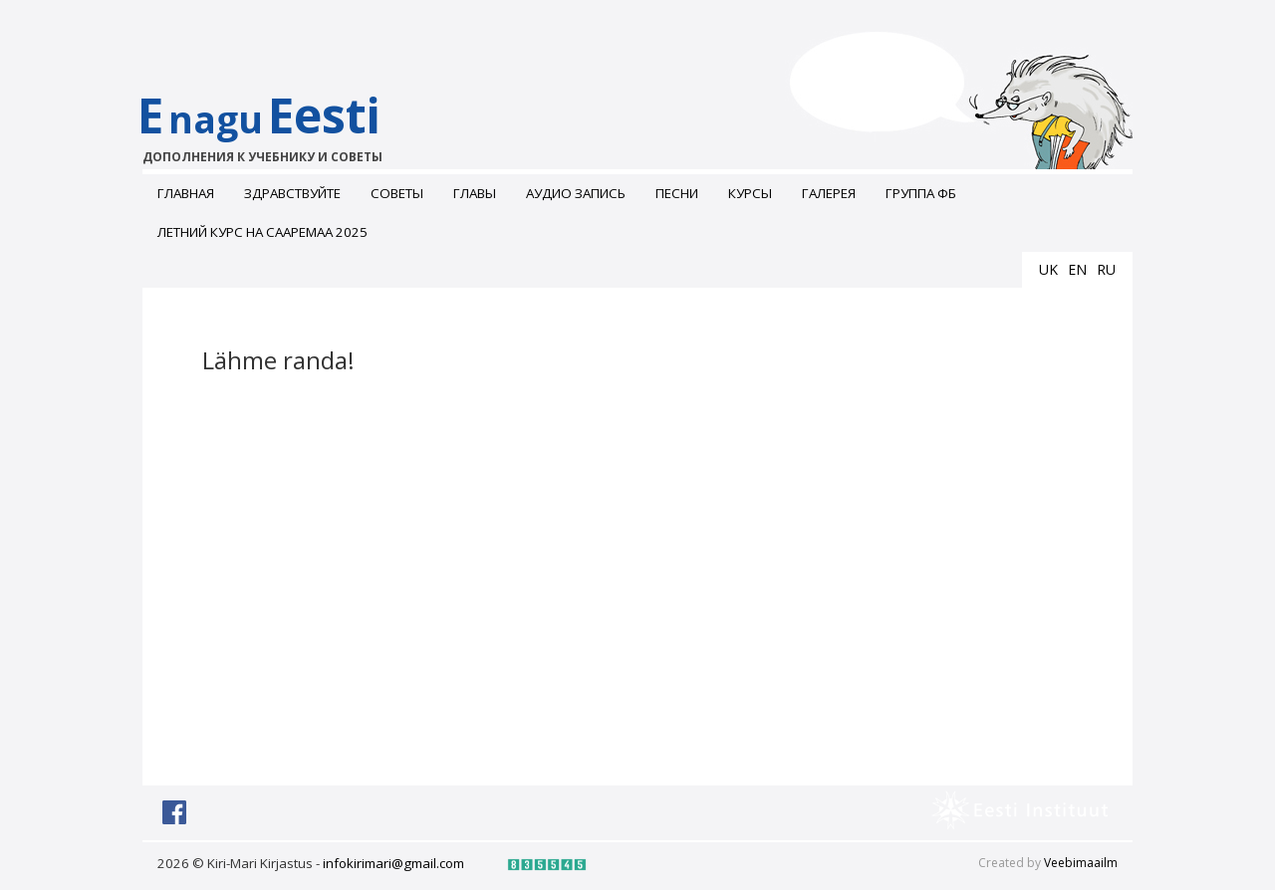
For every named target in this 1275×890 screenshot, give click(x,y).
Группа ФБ (921, 193)
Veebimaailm (1081, 862)
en (1077, 269)
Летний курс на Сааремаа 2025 (262, 232)
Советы (397, 193)
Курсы (750, 193)
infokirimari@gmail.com (393, 863)
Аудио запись (576, 193)
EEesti (279, 124)
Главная (185, 193)
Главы (474, 193)
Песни (676, 193)
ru (1106, 269)
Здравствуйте (292, 193)
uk (1048, 269)
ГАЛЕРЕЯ (829, 193)
